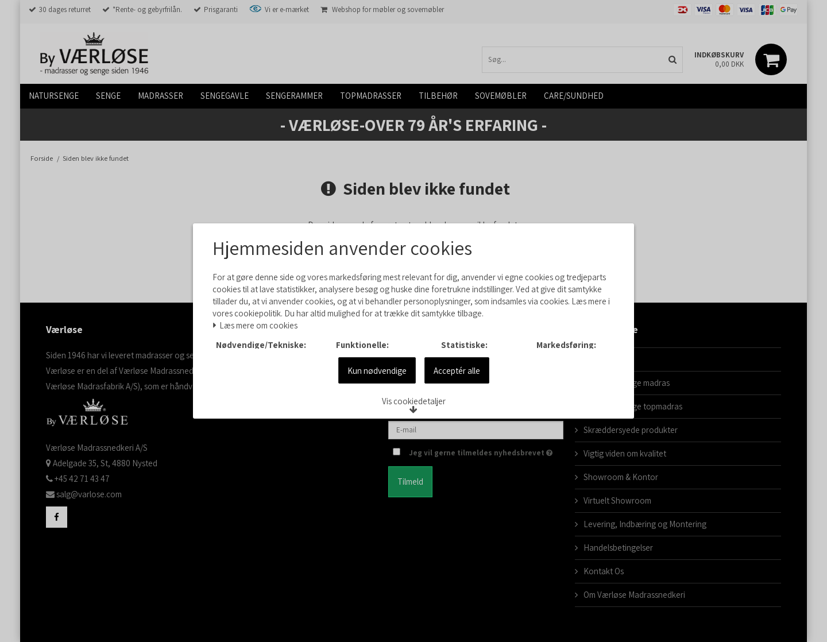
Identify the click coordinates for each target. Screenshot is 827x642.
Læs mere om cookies (261, 311)
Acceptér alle (457, 389)
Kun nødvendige (377, 389)
